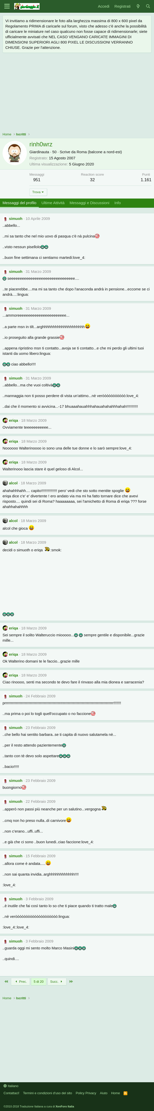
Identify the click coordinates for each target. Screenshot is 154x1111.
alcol (13, 483)
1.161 (146, 179)
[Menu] (7, 6)
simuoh (15, 218)
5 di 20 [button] (39, 981)
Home (115, 1093)
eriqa (13, 420)
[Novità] (138, 6)
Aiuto (104, 1093)
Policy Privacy (86, 1093)
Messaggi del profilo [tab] (19, 203)
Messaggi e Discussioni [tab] (89, 203)
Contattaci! (11, 1093)
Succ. (57, 981)
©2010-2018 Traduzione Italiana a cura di (39, 1106)
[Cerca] (148, 6)
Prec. (20, 981)
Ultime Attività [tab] (52, 203)
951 (36, 179)
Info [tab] (117, 203)
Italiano (11, 1086)
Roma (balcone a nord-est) (99, 152)
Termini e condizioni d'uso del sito (47, 1093)
